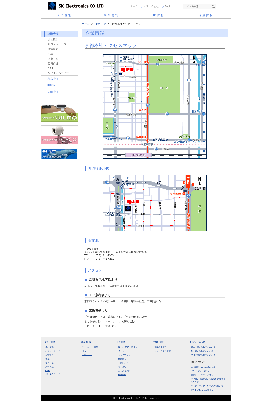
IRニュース (123, 351)
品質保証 (53, 63)
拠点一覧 (53, 58)
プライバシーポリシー (201, 371)
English (169, 6)
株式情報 (122, 359)
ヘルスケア (87, 354)
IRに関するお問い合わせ (202, 351)
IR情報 (51, 85)
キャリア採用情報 (162, 351)
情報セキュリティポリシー (203, 375)
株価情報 (122, 374)
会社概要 (53, 39)
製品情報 (111, 15)
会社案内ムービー (58, 72)
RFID (84, 351)
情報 (159, 15)
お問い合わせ (151, 6)
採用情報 (206, 15)
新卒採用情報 (160, 347)
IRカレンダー (124, 363)
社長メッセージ (57, 44)
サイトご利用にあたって (202, 390)
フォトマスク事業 (90, 347)
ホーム (134, 6)
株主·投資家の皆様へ (127, 347)
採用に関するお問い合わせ (203, 355)
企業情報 (64, 15)
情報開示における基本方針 (203, 367)
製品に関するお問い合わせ (203, 347)
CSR (50, 68)
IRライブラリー (125, 355)
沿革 (50, 53)
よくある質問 (124, 371)
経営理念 (53, 49)
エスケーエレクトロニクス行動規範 (207, 386)
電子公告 (122, 367)
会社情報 (49, 341)
